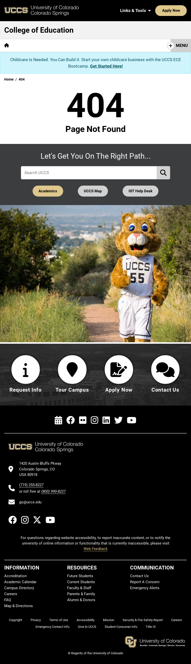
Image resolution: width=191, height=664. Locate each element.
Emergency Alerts (144, 588)
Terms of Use (58, 620)
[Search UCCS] (181, 10)
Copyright (15, 620)
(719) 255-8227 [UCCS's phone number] (31, 485)
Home (9, 79)
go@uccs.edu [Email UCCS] (30, 502)
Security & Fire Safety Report (143, 620)
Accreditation (15, 576)
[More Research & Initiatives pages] (106, 45)
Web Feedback (96, 549)
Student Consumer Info (121, 627)
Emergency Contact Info (52, 627)
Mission (108, 620)
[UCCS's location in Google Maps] (42, 469)
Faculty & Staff (79, 588)
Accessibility (86, 620)
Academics (47, 191)
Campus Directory (19, 588)
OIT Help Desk (141, 191)
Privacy (36, 620)
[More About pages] (27, 45)
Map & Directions (18, 606)
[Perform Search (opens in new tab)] (163, 172)
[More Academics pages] (59, 45)
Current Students (81, 582)
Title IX (151, 627)
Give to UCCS (87, 627)
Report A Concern (144, 582)
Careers (10, 594)
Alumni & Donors (81, 600)
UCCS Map (93, 191)
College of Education (39, 30)
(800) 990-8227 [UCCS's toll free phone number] (53, 491)
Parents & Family (81, 594)
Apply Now (156, 10)
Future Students (80, 576)
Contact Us (139, 576)
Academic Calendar (20, 582)
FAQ (7, 600)
